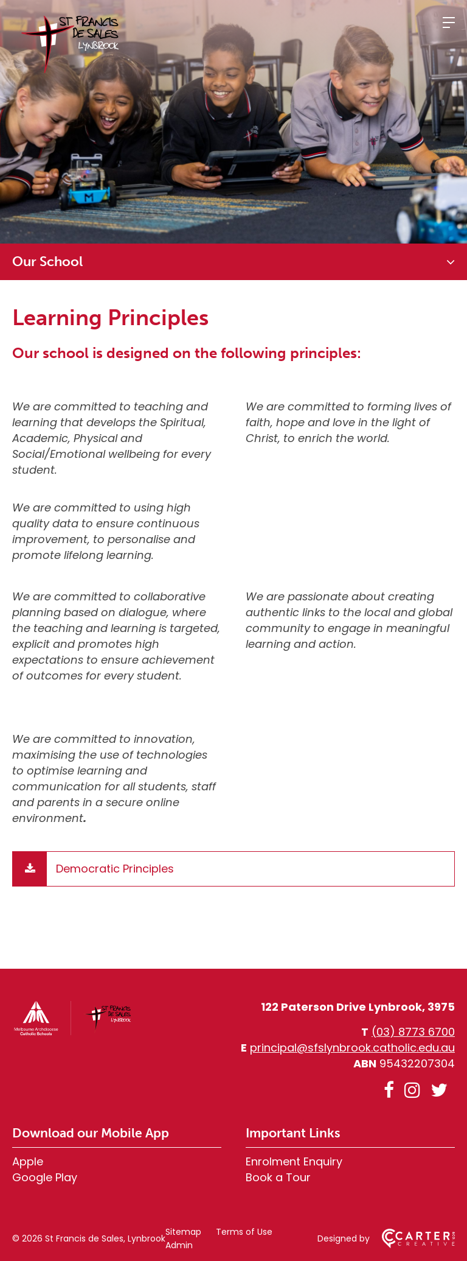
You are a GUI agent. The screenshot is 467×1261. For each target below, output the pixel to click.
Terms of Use (244, 1232)
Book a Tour (278, 1177)
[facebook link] (389, 1090)
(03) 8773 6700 (413, 1031)
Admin (179, 1245)
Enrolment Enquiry (294, 1161)
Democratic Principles (115, 868)
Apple (27, 1161)
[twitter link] (439, 1090)
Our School (47, 261)
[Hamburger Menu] (449, 22)
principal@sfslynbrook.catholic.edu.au (352, 1047)
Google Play (44, 1177)
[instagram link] (412, 1090)
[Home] (73, 1033)
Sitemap (183, 1232)
